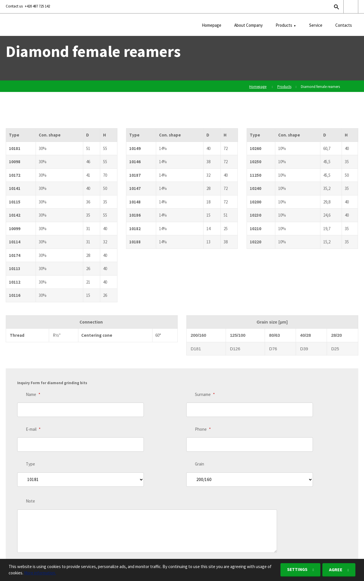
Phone (203, 417)
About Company (248, 25)
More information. (40, 573)
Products (284, 25)
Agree (335, 570)
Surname (205, 394)
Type (30, 440)
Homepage (211, 25)
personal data (92, 515)
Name (33, 394)
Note (30, 465)
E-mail (33, 417)
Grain (199, 440)
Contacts (343, 25)
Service (315, 25)
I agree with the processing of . (65, 515)
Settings (295, 570)
